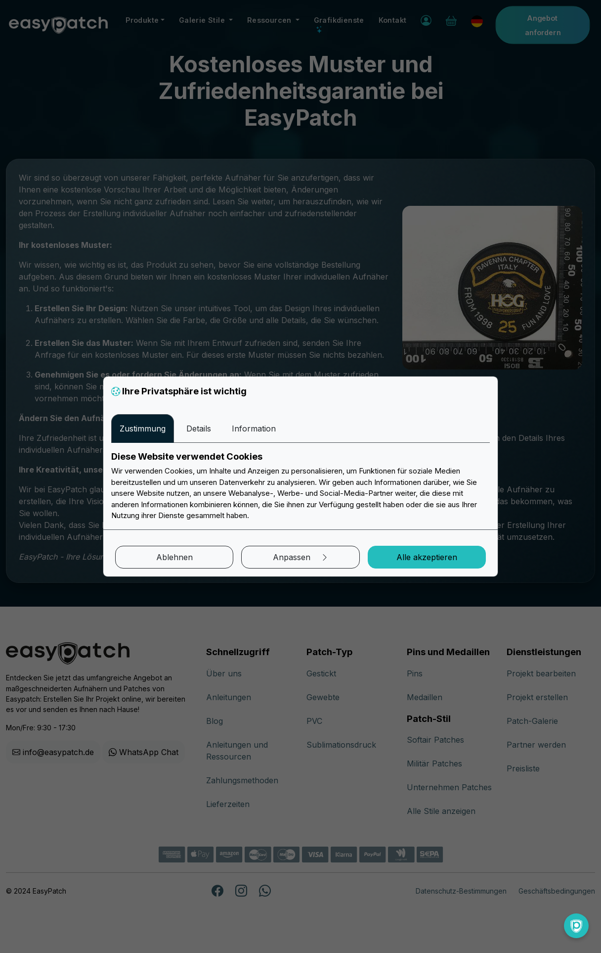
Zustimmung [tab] (143, 428)
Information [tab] (254, 428)
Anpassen (301, 557)
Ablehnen (174, 557)
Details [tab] (198, 428)
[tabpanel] (300, 486)
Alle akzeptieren (426, 557)
